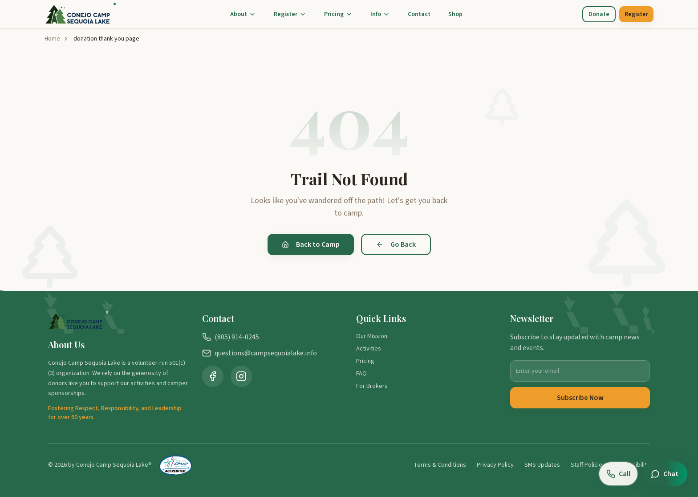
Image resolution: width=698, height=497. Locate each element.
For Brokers (372, 386)
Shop (455, 14)
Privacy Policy (495, 464)
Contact (419, 14)
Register (290, 14)
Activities (368, 348)
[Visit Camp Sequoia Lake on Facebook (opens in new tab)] (212, 376)
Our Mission (371, 336)
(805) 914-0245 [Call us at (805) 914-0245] (230, 337)
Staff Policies (588, 464)
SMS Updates (542, 464)
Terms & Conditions (440, 464)
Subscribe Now (580, 398)
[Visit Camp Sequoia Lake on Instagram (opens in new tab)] (241, 376)
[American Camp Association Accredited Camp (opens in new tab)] (175, 465)
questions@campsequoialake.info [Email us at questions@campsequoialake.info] (259, 353)
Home (52, 38)
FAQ (361, 373)
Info (380, 14)
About (243, 14)
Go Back (396, 244)
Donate (598, 14)
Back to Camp (311, 244)
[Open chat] (664, 473)
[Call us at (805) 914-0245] (618, 473)
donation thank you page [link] (106, 38)
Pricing (338, 14)
